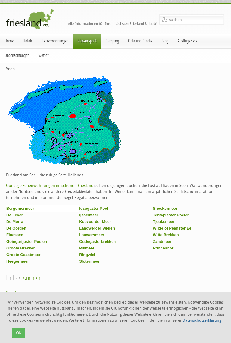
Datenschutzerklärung (202, 320)
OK (18, 332)
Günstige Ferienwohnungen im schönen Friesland (50, 185)
